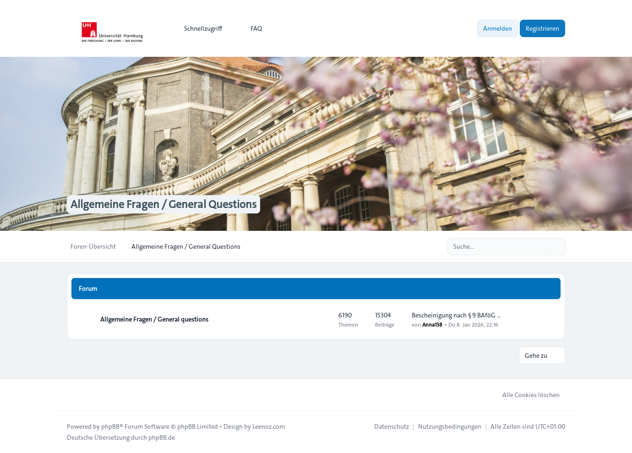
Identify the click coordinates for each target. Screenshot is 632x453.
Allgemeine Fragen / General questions (154, 319)
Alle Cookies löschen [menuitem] (525, 394)
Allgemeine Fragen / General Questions (163, 204)
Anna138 (432, 324)
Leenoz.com (268, 426)
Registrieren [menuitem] (542, 28)
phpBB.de (161, 437)
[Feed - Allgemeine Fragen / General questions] (323, 319)
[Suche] (539, 246)
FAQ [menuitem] (250, 28)
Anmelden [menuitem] (497, 28)
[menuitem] (199, 28)
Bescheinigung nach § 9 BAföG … (456, 315)
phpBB (110, 426)
